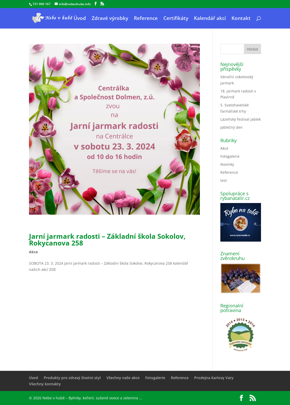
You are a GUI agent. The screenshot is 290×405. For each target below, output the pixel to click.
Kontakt (241, 18)
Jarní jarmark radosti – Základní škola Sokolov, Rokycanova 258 (107, 240)
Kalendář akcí (210, 18)
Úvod (80, 18)
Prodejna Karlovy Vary (214, 377)
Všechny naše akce (123, 377)
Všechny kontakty (45, 383)
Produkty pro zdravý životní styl (72, 377)
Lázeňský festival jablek (240, 119)
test (223, 180)
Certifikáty (175, 18)
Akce (33, 251)
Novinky (227, 164)
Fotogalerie (230, 156)
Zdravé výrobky (110, 18)
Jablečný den (231, 127)
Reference (146, 18)
